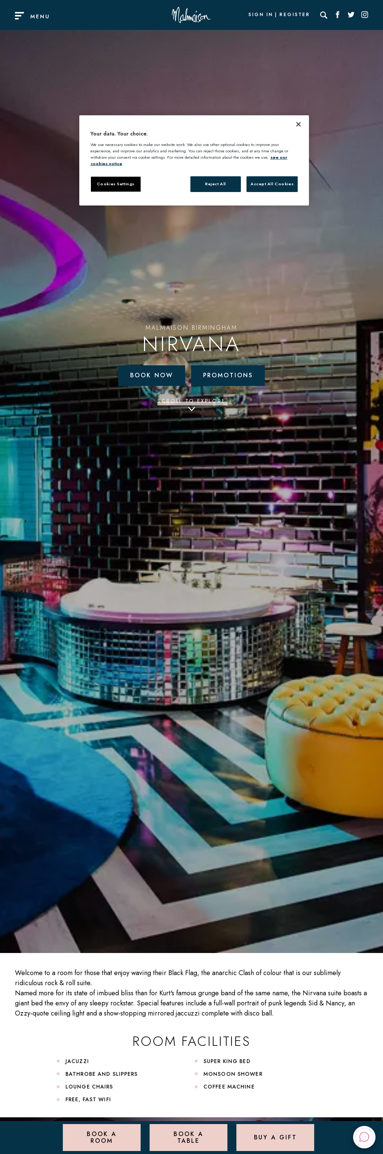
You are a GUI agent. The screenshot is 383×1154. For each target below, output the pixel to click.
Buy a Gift (275, 1137)
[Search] (324, 15)
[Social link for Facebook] (337, 15)
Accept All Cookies (272, 184)
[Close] (298, 124)
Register (294, 15)
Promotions (228, 375)
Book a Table (188, 1137)
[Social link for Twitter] (351, 15)
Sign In (260, 15)
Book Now (151, 375)
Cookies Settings (116, 184)
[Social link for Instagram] (364, 15)
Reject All (215, 184)
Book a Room (101, 1137)
